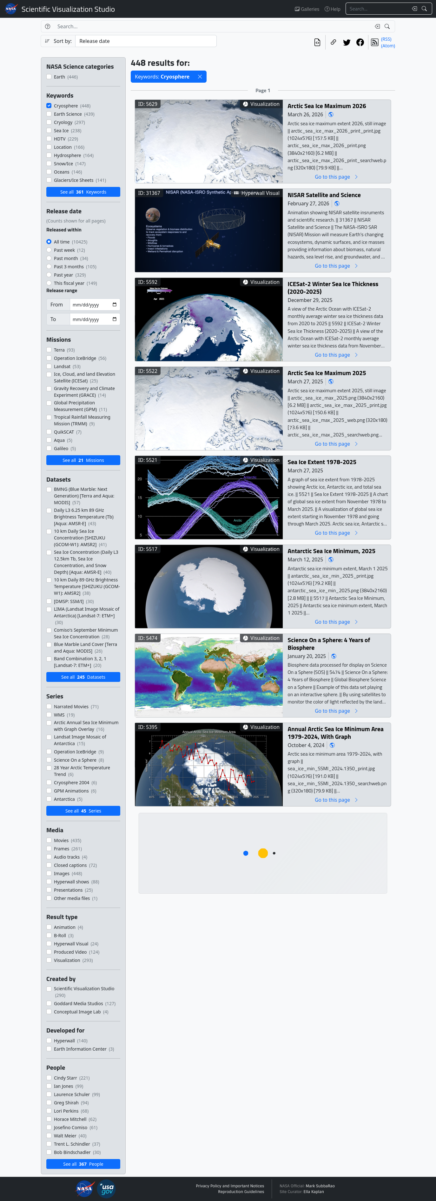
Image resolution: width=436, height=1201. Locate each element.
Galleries (307, 9)
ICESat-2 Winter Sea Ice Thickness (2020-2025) (333, 287)
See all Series (83, 811)
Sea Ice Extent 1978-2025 (322, 461)
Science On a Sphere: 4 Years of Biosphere (329, 643)
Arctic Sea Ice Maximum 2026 (327, 105)
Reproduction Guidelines (241, 1191)
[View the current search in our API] (317, 42)
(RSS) (386, 39)
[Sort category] (146, 41)
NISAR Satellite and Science (324, 194)
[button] (200, 77)
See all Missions (83, 460)
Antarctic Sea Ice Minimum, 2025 (332, 550)
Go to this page (337, 176)
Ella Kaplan (314, 1191)
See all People (83, 1164)
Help (332, 9)
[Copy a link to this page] (333, 42)
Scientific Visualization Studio (68, 9)
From (56, 304)
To (53, 319)
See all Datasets (83, 677)
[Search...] (377, 9)
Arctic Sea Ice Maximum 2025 (327, 372)
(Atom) (388, 46)
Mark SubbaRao (320, 1186)
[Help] (47, 26)
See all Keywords (83, 192)
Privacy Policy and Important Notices (230, 1186)
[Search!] (425, 9)
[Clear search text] (413, 9)
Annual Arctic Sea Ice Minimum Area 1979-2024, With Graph (336, 732)
